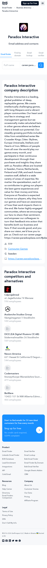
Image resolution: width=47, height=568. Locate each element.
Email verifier (41, 54)
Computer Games (18, 248)
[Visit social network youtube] (16, 541)
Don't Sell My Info (9, 523)
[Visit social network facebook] (6, 541)
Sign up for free (30, 3)
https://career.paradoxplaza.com (25, 258)
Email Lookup (29, 455)
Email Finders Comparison (7, 496)
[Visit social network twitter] (13, 541)
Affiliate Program (31, 500)
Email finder (6, 54)
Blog (4, 485)
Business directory (24, 8)
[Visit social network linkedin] (10, 541)
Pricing (27, 497)
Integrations (7, 466)
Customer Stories (31, 489)
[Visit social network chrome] (20, 541)
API (3, 470)
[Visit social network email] (3, 541)
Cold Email (6, 474)
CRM (26, 474)
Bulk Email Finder (31, 459)
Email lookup (29, 54)
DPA (4, 519)
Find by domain (17, 54)
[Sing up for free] (39, 430)
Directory (6, 493)
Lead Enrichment (9, 463)
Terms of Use (7, 511)
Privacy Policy (7, 515)
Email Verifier (29, 451)
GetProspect (5, 3)
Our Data (28, 493)
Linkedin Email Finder (10, 455)
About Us (28, 485)
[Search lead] (41, 65)
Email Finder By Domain (33, 463)
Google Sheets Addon (33, 470)
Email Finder (7, 8)
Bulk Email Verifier (31, 466)
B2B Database (8, 459)
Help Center (7, 489)
